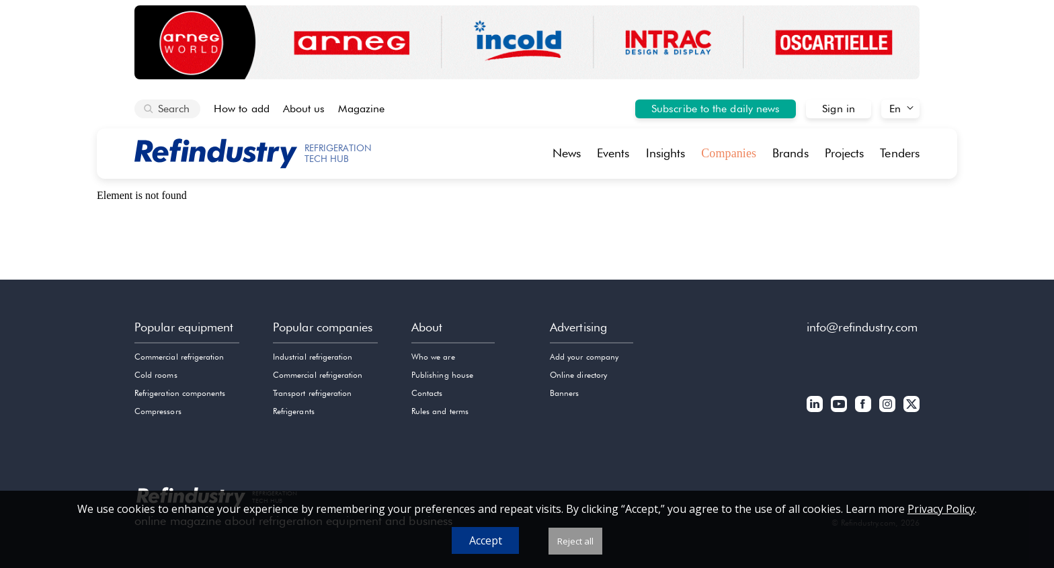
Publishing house (442, 375)
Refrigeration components (179, 393)
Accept (485, 540)
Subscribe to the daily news (715, 108)
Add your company (584, 357)
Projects (844, 153)
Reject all (575, 541)
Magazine (361, 108)
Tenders (900, 153)
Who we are (433, 357)
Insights (666, 153)
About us (304, 108)
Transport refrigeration (312, 393)
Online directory (578, 375)
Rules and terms (440, 411)
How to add (242, 108)
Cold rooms (155, 375)
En (895, 108)
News (567, 153)
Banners (564, 393)
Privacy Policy (941, 508)
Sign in (838, 108)
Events (613, 153)
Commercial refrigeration (179, 357)
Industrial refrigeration (312, 357)
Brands (790, 153)
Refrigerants (294, 411)
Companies (728, 153)
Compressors (157, 411)
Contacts (426, 393)
